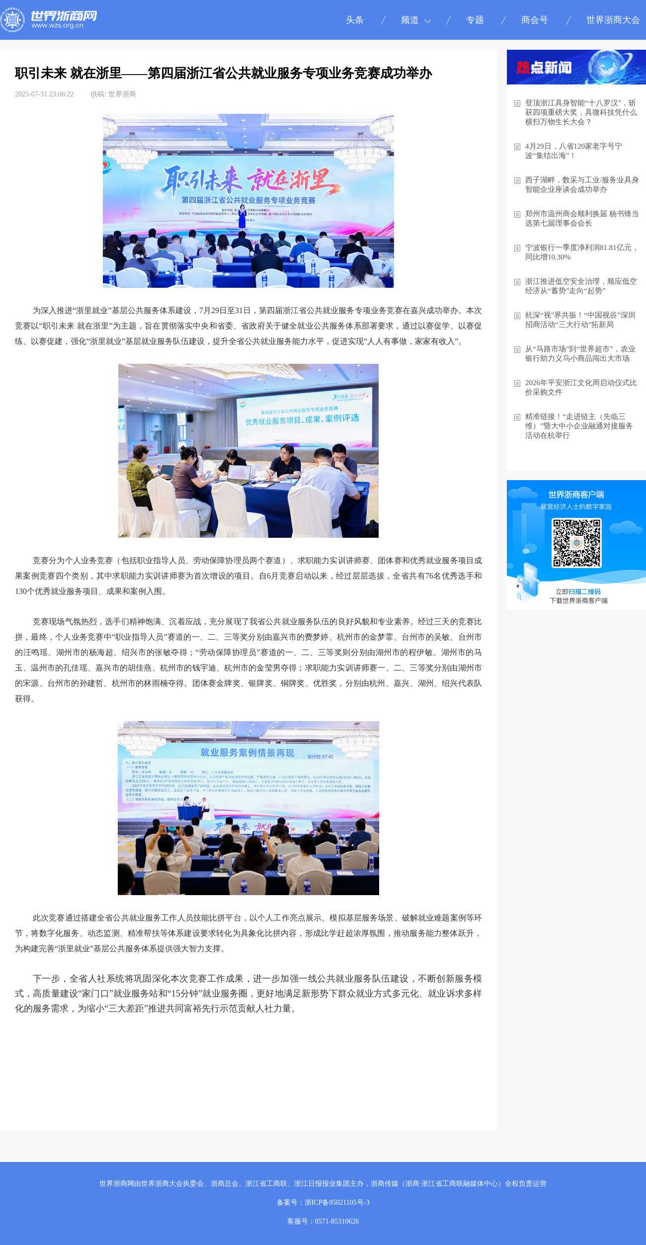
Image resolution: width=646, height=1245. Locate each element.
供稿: (98, 94)
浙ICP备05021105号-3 (337, 1202)
